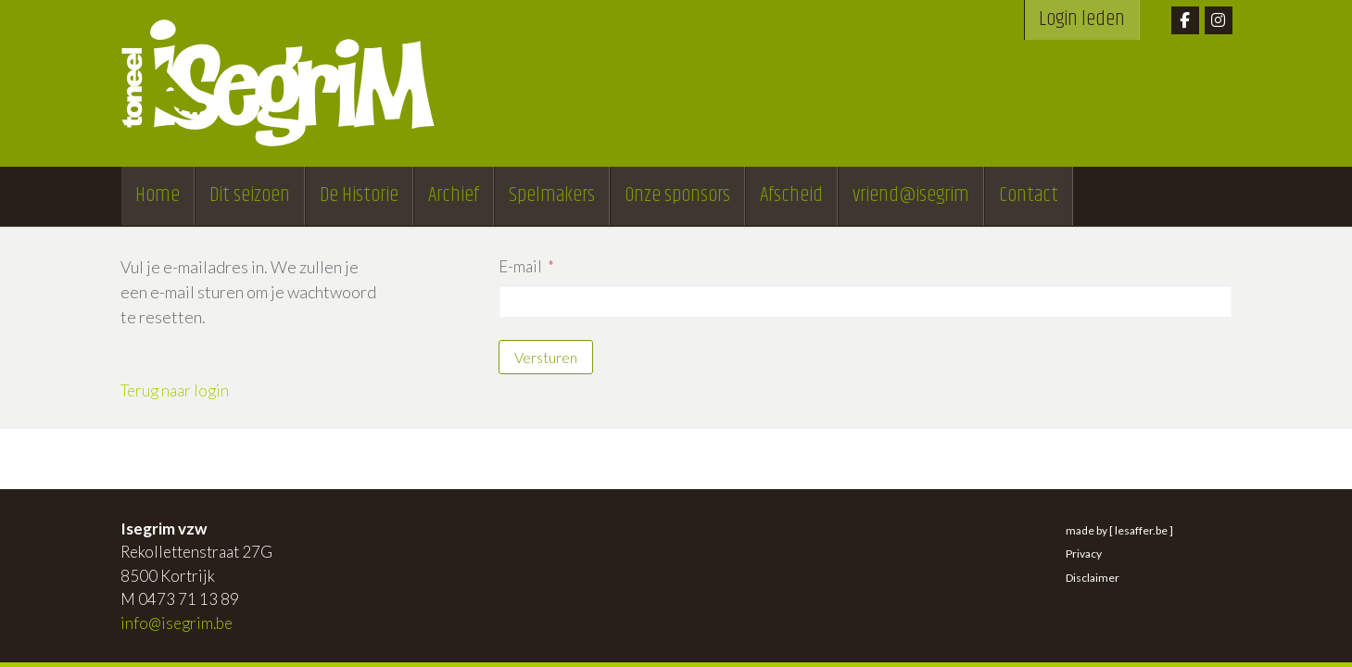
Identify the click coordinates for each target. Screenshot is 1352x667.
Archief (453, 195)
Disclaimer (1092, 578)
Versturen (545, 357)
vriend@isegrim (911, 195)
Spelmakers (552, 195)
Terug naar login (174, 390)
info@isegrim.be (176, 623)
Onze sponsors (677, 195)
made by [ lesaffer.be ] (1119, 530)
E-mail (520, 266)
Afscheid (791, 195)
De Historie (359, 195)
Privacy (1084, 553)
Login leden (1082, 19)
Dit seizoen (249, 195)
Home (157, 195)
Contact (1028, 195)
